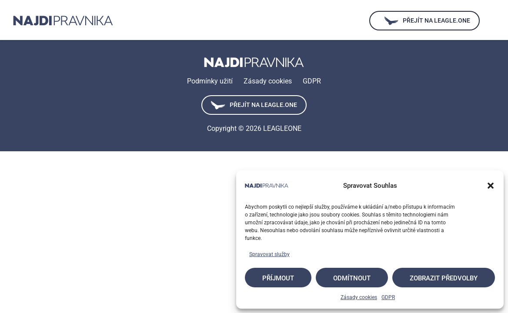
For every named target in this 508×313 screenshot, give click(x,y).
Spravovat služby (269, 254)
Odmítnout (352, 278)
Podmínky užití (210, 81)
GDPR (388, 297)
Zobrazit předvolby (444, 278)
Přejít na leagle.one (254, 105)
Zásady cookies (359, 297)
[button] (490, 185)
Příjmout (278, 278)
